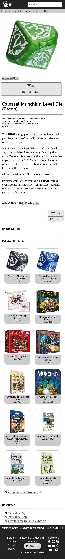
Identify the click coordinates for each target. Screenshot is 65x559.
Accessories (33, 11)
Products (17, 11)
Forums (11, 537)
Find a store (31, 92)
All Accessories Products (23, 492)
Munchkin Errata (18, 516)
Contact (11, 541)
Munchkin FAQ (16, 513)
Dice (46, 11)
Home (4, 11)
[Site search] (45, 4)
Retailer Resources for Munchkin (27, 520)
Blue (24, 202)
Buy (31, 85)
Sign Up (32, 546)
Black (36, 202)
